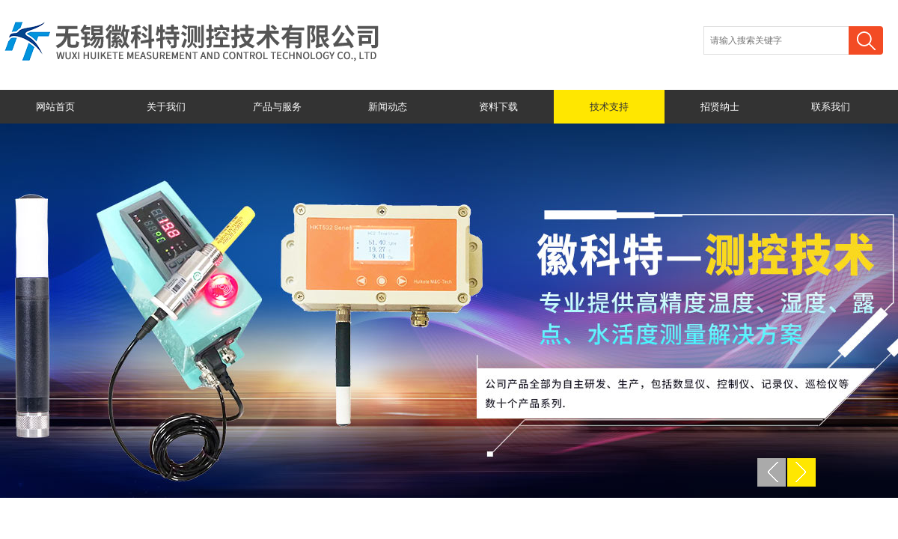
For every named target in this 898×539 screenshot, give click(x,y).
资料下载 (498, 106)
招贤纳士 (719, 106)
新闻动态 (387, 106)
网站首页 (55, 106)
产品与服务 (277, 106)
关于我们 (166, 106)
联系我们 (830, 106)
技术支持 (609, 106)
